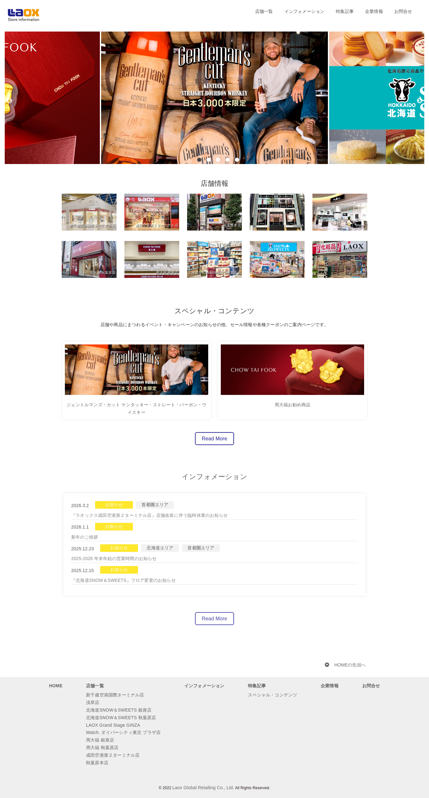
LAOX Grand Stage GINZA (113, 725)
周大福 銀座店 (100, 739)
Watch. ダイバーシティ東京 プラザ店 (123, 732)
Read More (214, 442)
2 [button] (209, 160)
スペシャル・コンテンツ (272, 694)
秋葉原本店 (97, 762)
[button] (9, 82)
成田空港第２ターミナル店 (113, 755)
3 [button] (218, 160)
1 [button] (199, 160)
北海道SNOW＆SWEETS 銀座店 (119, 710)
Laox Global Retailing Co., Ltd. (203, 787)
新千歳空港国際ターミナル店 (115, 694)
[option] (214, 98)
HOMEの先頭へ (350, 664)
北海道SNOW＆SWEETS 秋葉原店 (121, 717)
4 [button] (228, 160)
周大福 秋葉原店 (102, 747)
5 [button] (237, 160)
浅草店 (93, 702)
